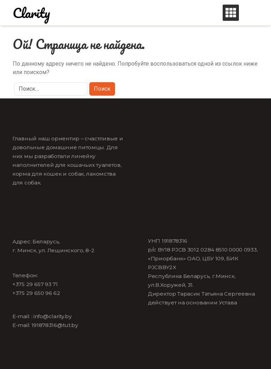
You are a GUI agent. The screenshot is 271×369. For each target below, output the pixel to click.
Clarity (31, 13)
